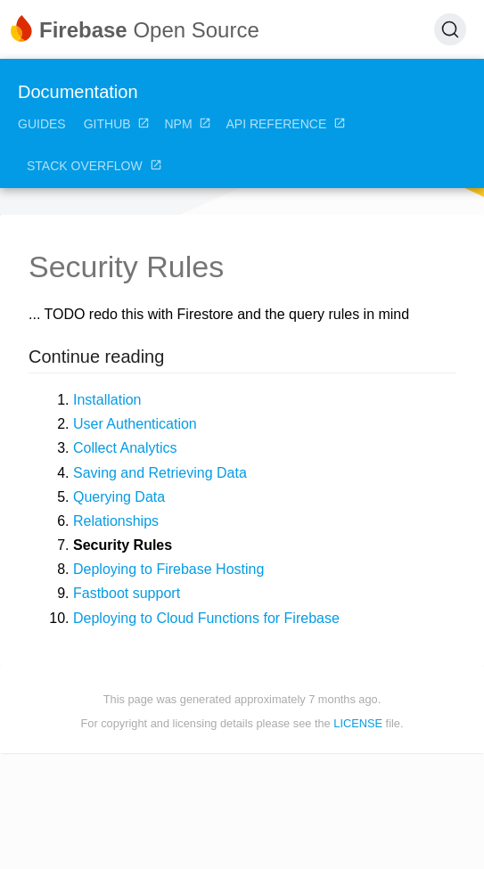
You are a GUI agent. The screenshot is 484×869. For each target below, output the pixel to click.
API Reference (286, 124)
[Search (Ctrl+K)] (450, 29)
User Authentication (135, 423)
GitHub (117, 124)
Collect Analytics (125, 447)
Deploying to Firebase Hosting (168, 569)
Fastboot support (126, 593)
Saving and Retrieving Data (160, 472)
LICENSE (357, 723)
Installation (107, 399)
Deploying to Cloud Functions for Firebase (206, 618)
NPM (187, 124)
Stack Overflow (94, 166)
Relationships (116, 521)
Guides (42, 124)
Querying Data (119, 496)
